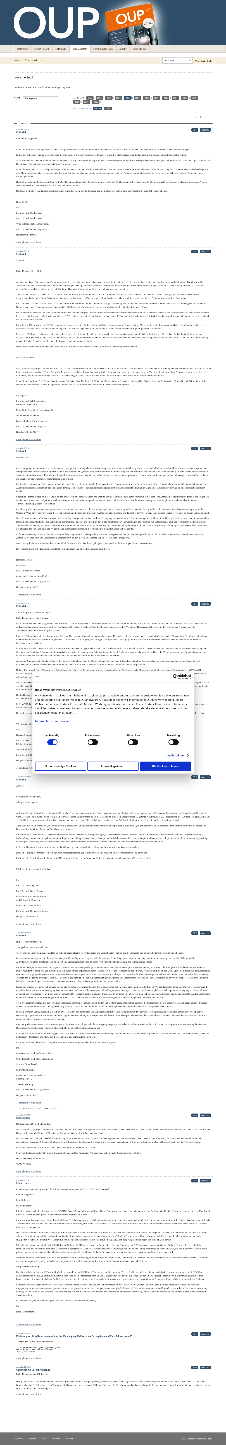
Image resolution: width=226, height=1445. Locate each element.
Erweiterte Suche (204, 61)
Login (17, 60)
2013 (86, 102)
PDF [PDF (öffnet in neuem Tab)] (195, 130)
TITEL (108, 108)
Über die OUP (139, 49)
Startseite (22, 49)
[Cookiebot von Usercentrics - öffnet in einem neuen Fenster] (175, 676)
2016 (184, 98)
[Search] (177, 60)
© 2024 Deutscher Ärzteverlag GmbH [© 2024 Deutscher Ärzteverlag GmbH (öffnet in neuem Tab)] (196, 1439)
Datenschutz (43, 721)
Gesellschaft (80, 49)
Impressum (62, 721)
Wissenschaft (41, 49)
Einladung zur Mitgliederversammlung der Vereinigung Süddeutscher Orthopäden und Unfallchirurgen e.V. (74, 1336)
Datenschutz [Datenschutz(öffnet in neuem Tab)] (55, 1438)
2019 (156, 98)
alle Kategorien (30, 98)
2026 (90, 98)
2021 (137, 98)
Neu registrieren (33, 60)
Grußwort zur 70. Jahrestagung (33, 1370)
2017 (175, 98)
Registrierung (19, 1438)
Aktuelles (60, 49)
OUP (18, 22)
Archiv (123, 49)
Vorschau (205, 130)
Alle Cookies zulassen (165, 766)
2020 (147, 98)
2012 (96, 102)
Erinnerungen (23, 1183)
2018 (166, 98)
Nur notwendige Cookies (60, 766)
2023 (118, 98)
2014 (77, 102)
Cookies (43, 1438)
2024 (109, 98)
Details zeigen (175, 755)
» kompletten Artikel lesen (28, 242)
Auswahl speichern (113, 766)
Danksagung (23, 1117)
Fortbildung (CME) (103, 49)
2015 (194, 98)
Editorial (21, 132)
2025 (99, 98)
